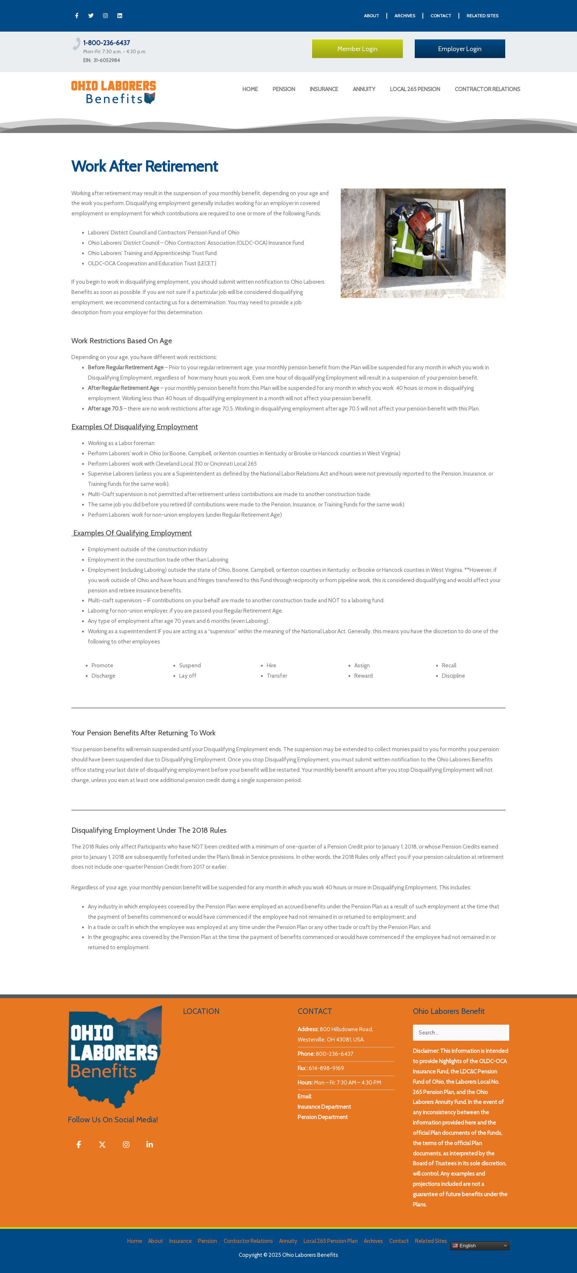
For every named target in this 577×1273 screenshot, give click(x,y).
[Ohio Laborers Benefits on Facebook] (79, 1145)
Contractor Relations (248, 1241)
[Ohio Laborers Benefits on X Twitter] (103, 1145)
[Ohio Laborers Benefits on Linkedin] (150, 1145)
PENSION (284, 89)
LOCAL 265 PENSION (415, 89)
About (156, 1241)
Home (136, 1241)
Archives (372, 1241)
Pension (207, 1241)
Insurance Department (325, 1107)
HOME (250, 89)
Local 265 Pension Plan (329, 1241)
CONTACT (441, 15)
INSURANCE (324, 89)
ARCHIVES (404, 15)
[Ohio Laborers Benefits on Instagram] (127, 1145)
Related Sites (429, 1241)
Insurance (181, 1241)
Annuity (287, 1241)
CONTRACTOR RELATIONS (487, 89)
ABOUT (371, 15)
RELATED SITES (482, 15)
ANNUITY (364, 89)
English (462, 1245)
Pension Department (323, 1117)
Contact (397, 1241)
